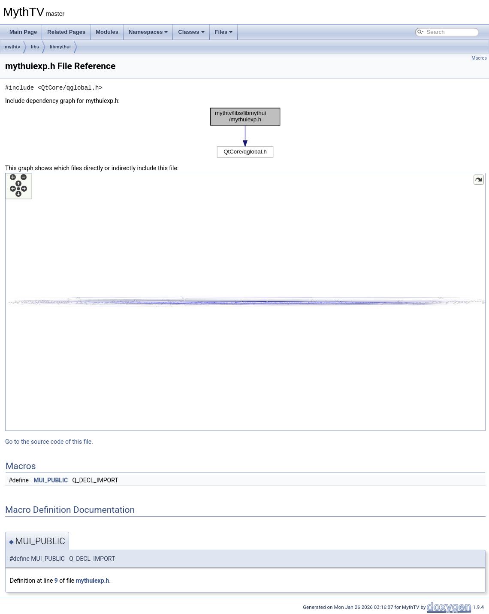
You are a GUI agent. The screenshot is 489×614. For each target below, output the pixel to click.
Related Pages (66, 32)
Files (224, 32)
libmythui (60, 46)
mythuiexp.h (92, 580)
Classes (191, 32)
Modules (107, 32)
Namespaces (148, 32)
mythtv (12, 46)
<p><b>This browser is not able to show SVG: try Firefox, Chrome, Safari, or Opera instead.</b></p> (245, 132)
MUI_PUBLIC (50, 480)
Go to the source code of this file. (49, 441)
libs (35, 46)
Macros (479, 58)
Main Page (23, 32)
